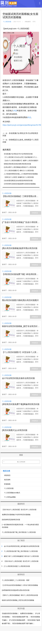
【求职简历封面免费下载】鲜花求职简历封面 (21, 274)
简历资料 (7, 480)
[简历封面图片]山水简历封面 (14, 430)
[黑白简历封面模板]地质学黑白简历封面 (19, 248)
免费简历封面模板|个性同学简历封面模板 (16, 514)
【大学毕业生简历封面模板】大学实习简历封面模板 (20, 585)
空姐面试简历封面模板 (10, 613)
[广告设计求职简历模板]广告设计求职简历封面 (21, 222)
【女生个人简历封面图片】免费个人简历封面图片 (21, 160)
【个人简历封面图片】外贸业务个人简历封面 (21, 352)
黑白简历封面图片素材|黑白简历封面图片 (20, 300)
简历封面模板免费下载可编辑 (22, 623)
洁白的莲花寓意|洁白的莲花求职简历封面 (18, 180)
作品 (15, 111)
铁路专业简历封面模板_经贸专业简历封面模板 (18, 600)
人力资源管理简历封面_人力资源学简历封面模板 (21, 174)
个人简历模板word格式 (12, 493)
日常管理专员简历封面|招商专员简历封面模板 (20, 184)
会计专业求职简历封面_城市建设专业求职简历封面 (21, 546)
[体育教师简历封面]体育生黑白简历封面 (15, 590)
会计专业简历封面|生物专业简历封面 (18, 378)
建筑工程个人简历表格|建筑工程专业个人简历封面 (21, 556)
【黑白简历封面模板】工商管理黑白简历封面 (21, 196)
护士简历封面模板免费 (17, 620)
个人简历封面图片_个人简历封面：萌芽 (15, 580)
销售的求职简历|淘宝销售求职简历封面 (17, 164)
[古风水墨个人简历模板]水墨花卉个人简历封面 (20, 167)
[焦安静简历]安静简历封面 (11, 519)
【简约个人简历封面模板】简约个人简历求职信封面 (20, 595)
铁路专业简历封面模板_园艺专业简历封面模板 (21, 326)
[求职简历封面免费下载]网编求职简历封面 (20, 404)
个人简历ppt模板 (10, 497)
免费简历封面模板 (26, 613)
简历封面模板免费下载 (20, 617)
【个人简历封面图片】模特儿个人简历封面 (19, 170)
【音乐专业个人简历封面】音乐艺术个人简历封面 (19, 509)
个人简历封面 (7, 22)
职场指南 (7, 484)
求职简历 (7, 475)
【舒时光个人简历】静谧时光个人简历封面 (19, 177)
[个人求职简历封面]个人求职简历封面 (17, 566)
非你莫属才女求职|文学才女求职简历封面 (18, 154)
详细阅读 (35, 213)
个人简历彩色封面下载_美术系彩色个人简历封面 (19, 532)
